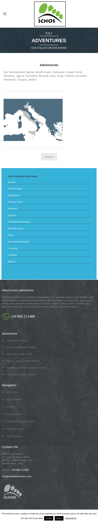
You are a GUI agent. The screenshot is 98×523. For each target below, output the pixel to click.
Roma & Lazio (15, 228)
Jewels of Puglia (17, 340)
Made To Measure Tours (21, 347)
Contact (11, 406)
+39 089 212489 (20, 470)
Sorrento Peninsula (18, 241)
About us (12, 392)
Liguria (12, 215)
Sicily (11, 235)
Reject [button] (59, 518)
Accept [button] (49, 518)
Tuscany (12, 248)
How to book (14, 414)
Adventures (13, 399)
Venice (11, 261)
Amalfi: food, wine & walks (22, 361)
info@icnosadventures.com (16, 476)
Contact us (49, 156)
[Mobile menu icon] (5, 14)
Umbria (12, 255)
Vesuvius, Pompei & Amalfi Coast (26, 367)
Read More (71, 518)
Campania (14, 195)
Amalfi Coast (15, 188)
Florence (12, 208)
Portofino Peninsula (19, 221)
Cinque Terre (15, 202)
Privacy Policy (15, 429)
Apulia (11, 182)
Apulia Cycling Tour (19, 354)
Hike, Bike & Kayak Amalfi (21, 374)
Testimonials (14, 436)
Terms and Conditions (20, 421)
